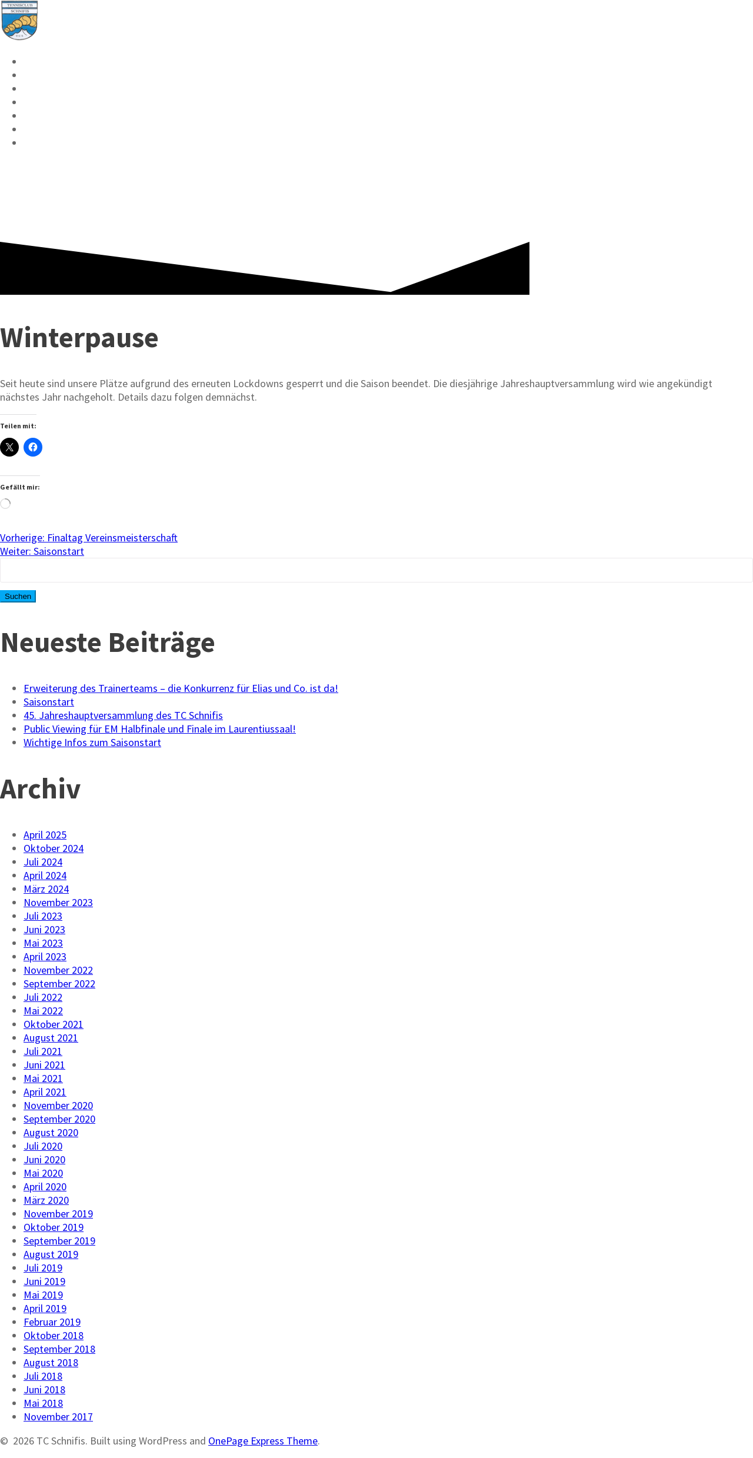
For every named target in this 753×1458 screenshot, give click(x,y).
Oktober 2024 (54, 848)
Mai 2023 (43, 943)
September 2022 (59, 983)
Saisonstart (49, 701)
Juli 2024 (43, 861)
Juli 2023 (43, 916)
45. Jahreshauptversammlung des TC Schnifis (123, 715)
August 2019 (51, 1254)
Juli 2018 (43, 1376)
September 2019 (59, 1240)
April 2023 (45, 956)
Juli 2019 (43, 1267)
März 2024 (46, 889)
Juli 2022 (43, 997)
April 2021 (45, 1092)
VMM (36, 89)
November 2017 (58, 1416)
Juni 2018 (44, 1389)
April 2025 (45, 834)
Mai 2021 (43, 1078)
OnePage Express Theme (263, 1440)
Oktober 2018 (54, 1335)
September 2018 (59, 1349)
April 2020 (45, 1186)
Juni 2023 (44, 929)
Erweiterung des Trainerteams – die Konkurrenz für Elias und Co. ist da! (181, 688)
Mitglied (51, 102)
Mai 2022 (43, 1010)
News (39, 75)
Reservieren (62, 62)
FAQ (34, 143)
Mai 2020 (43, 1173)
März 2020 (46, 1200)
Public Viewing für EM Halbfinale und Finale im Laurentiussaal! (160, 728)
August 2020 (51, 1132)
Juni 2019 (44, 1281)
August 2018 (51, 1362)
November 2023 (58, 902)
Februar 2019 (52, 1322)
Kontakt (50, 129)
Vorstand (53, 116)
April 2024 (45, 875)
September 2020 (59, 1119)
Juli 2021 (43, 1051)
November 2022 (58, 970)
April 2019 (45, 1308)
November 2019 (58, 1213)
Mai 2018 (43, 1403)
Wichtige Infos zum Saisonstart (92, 742)
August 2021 (51, 1037)
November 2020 (58, 1105)
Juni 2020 (44, 1159)
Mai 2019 (43, 1294)
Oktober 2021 (54, 1024)
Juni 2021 (44, 1064)
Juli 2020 (43, 1146)
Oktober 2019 (54, 1227)
